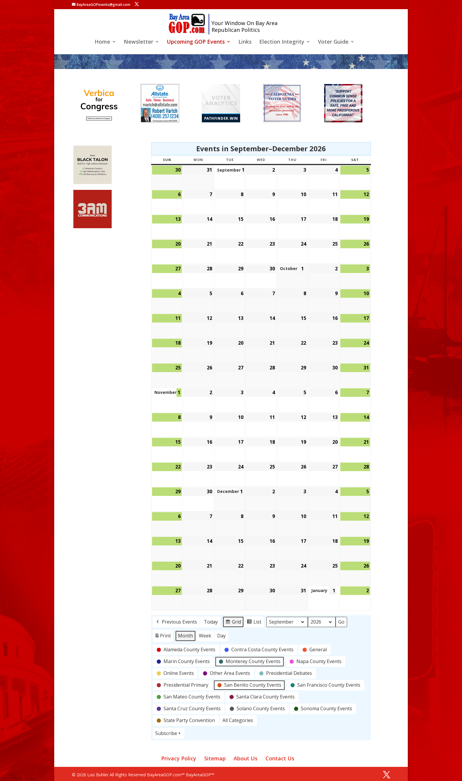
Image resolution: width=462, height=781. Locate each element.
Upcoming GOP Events (196, 42)
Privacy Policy (178, 758)
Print (162, 637)
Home (102, 42)
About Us (246, 758)
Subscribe (168, 733)
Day (221, 635)
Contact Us (279, 758)
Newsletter (138, 42)
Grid (233, 623)
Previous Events (176, 622)
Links (245, 42)
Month (185, 635)
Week (205, 635)
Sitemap (215, 758)
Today (211, 622)
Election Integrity (281, 42)
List (254, 623)
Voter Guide (333, 42)
